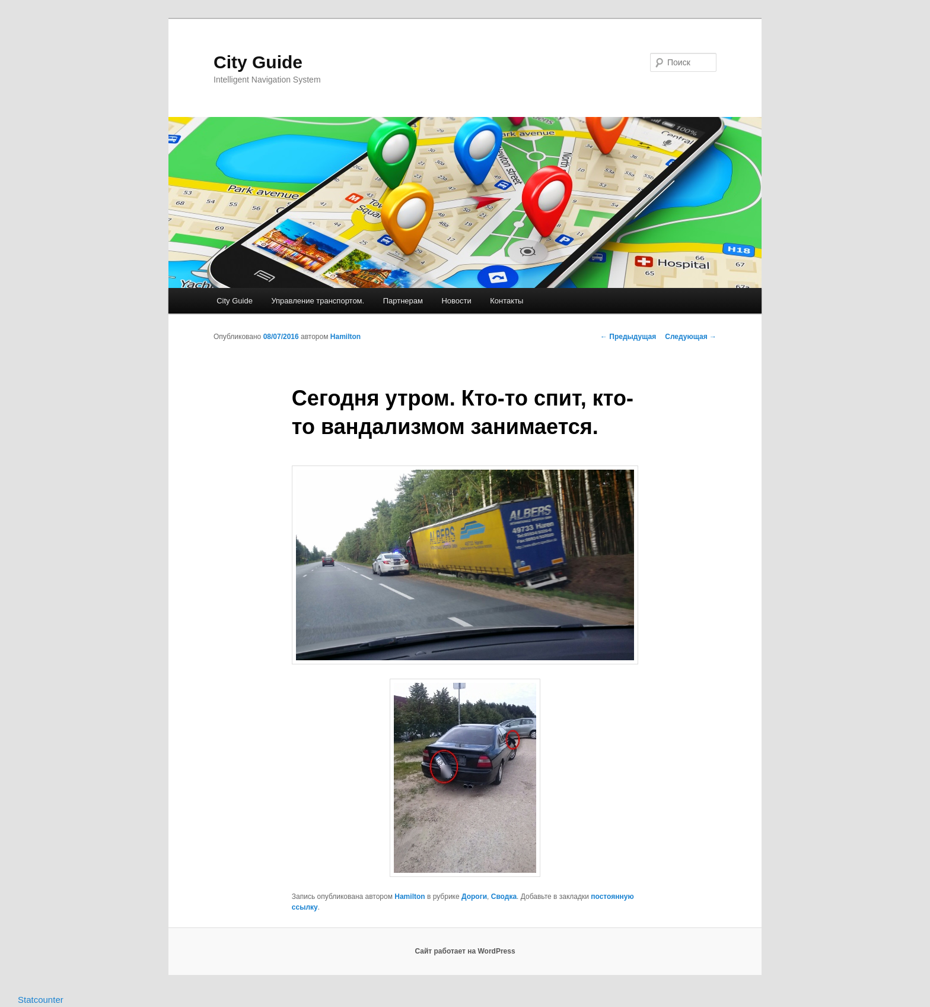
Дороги (474, 896)
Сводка (504, 896)
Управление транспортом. (317, 300)
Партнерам (403, 300)
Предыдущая (628, 336)
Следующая (690, 336)
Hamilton (345, 336)
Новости (456, 300)
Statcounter (40, 1000)
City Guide (258, 62)
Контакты (506, 300)
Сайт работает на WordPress (465, 951)
